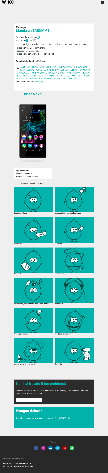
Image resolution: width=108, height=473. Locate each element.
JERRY (22, 70)
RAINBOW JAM (23, 73)
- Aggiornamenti (22, 171)
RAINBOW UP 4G (73, 73)
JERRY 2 (30, 70)
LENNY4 (64, 70)
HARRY (53, 67)
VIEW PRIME (46, 79)
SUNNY (51, 76)
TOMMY (58, 76)
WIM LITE (72, 79)
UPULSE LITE (21, 79)
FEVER (23, 67)
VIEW (31, 79)
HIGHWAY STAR (80, 67)
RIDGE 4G (86, 73)
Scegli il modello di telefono (33, 183)
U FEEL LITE (76, 76)
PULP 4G (73, 70)
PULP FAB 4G (85, 70)
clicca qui (39, 82)
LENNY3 (55, 70)
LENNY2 (47, 70)
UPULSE (87, 76)
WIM (65, 79)
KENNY (39, 70)
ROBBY (33, 76)
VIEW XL (57, 79)
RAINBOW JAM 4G (39, 73)
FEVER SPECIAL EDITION (38, 67)
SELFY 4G (42, 76)
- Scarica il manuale (23, 174)
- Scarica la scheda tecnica (26, 176)
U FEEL (67, 76)
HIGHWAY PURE (65, 67)
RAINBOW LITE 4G (56, 73)
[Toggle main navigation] (102, 2)
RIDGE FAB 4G (22, 76)
